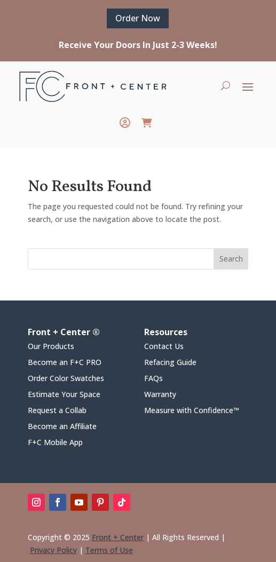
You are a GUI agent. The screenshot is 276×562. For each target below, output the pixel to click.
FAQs (153, 379)
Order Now (137, 18)
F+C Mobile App (55, 443)
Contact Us (164, 347)
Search (231, 259)
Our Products (51, 347)
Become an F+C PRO (64, 363)
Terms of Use (109, 550)
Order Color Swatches (66, 379)
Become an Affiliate (62, 427)
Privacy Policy (53, 550)
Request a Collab (57, 411)
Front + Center (118, 537)
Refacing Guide (170, 363)
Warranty (160, 395)
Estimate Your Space (64, 395)
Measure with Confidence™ (191, 411)
